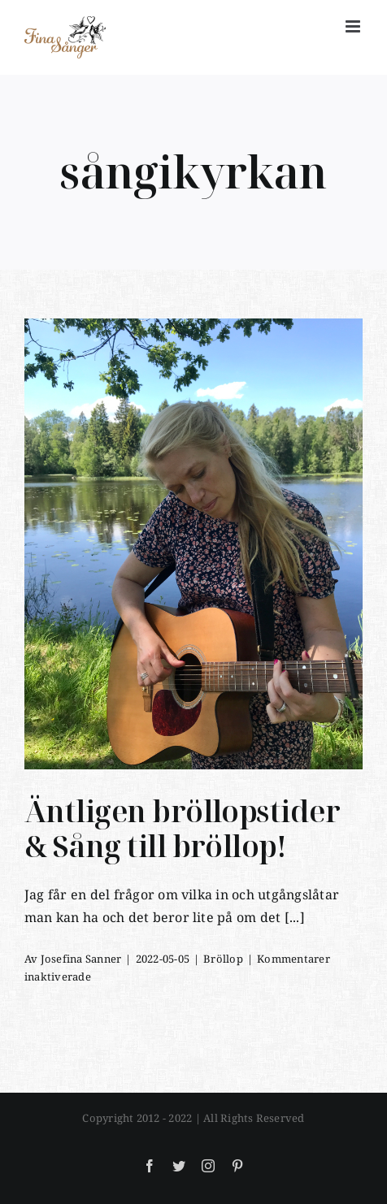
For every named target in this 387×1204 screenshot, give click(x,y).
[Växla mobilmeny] (354, 26)
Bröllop (223, 958)
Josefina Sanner (81, 958)
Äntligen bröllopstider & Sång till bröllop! (182, 828)
